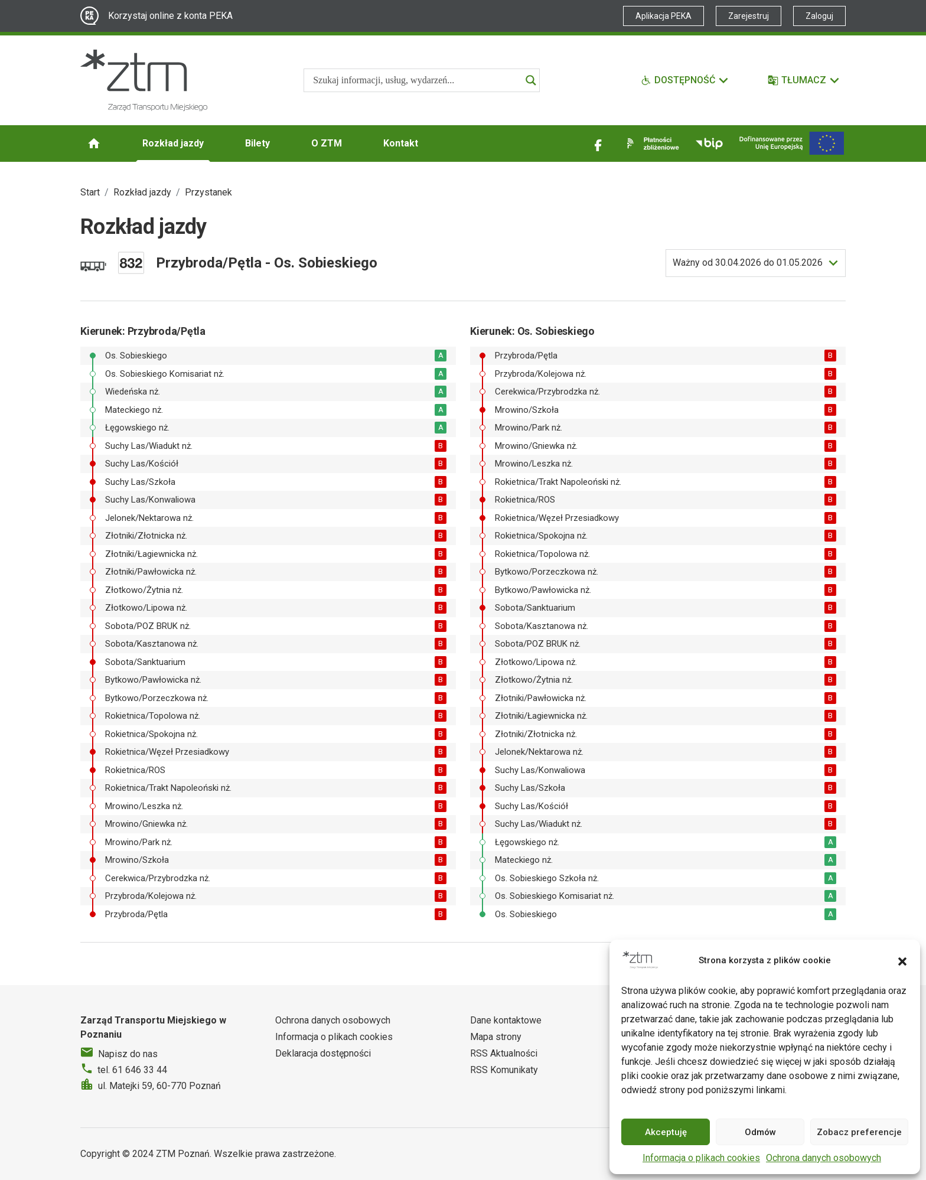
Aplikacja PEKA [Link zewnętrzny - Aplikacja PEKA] (663, 16)
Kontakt (400, 143)
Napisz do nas (128, 1054)
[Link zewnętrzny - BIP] (709, 143)
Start (90, 192)
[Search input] (416, 80)
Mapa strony (495, 1036)
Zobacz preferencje (859, 1132)
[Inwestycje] (791, 143)
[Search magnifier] (531, 80)
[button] (902, 960)
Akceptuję (666, 1132)
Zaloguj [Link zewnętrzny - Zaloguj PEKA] (819, 16)
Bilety (257, 143)
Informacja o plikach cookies (701, 1157)
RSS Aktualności (503, 1053)
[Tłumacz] (804, 80)
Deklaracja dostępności (323, 1053)
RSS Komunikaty (504, 1069)
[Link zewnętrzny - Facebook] (598, 143)
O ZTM (326, 143)
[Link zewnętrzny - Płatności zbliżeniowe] (650, 143)
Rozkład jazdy (173, 143)
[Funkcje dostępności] (685, 80)
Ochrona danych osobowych (823, 1157)
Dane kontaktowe (506, 1020)
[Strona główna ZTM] (143, 80)
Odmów (760, 1132)
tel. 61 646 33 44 (132, 1069)
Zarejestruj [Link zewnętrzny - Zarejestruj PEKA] (748, 16)
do (748, 263)
